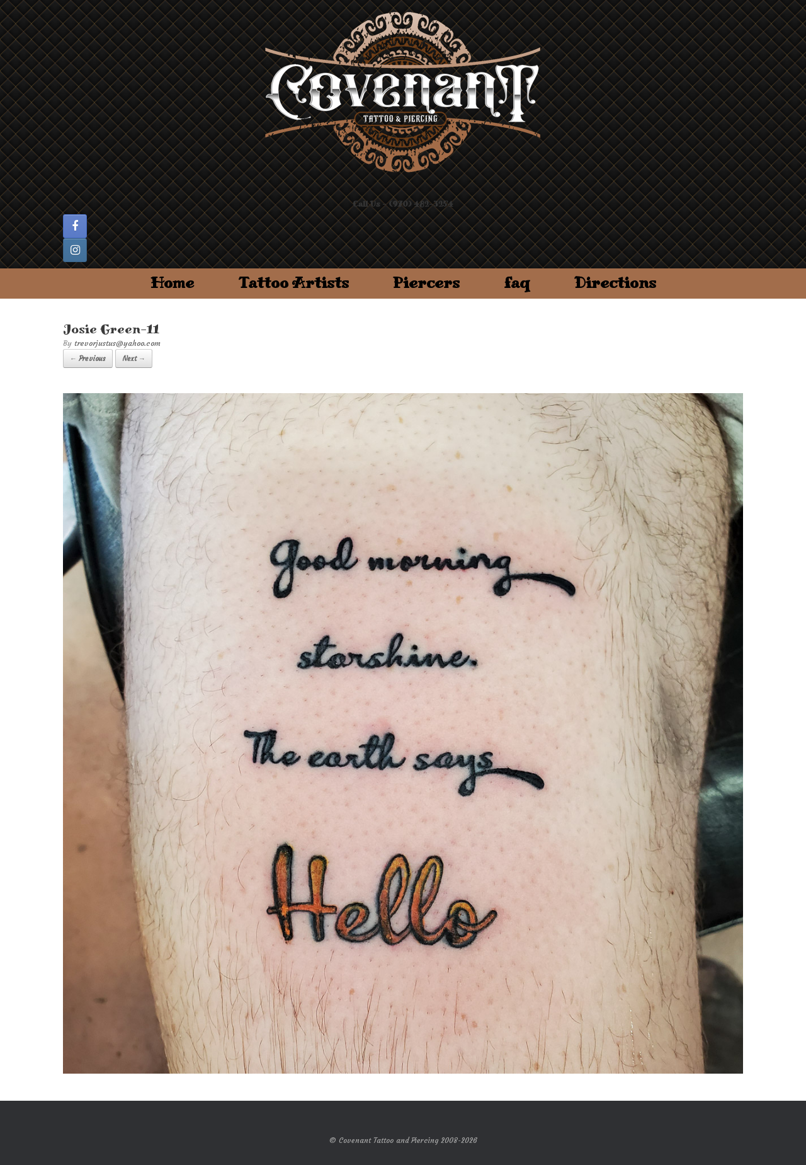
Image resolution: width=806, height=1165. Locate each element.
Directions (615, 283)
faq (517, 283)
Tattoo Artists (293, 283)
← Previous (88, 358)
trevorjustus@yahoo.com (117, 343)
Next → (133, 358)
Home (172, 283)
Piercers (426, 283)
